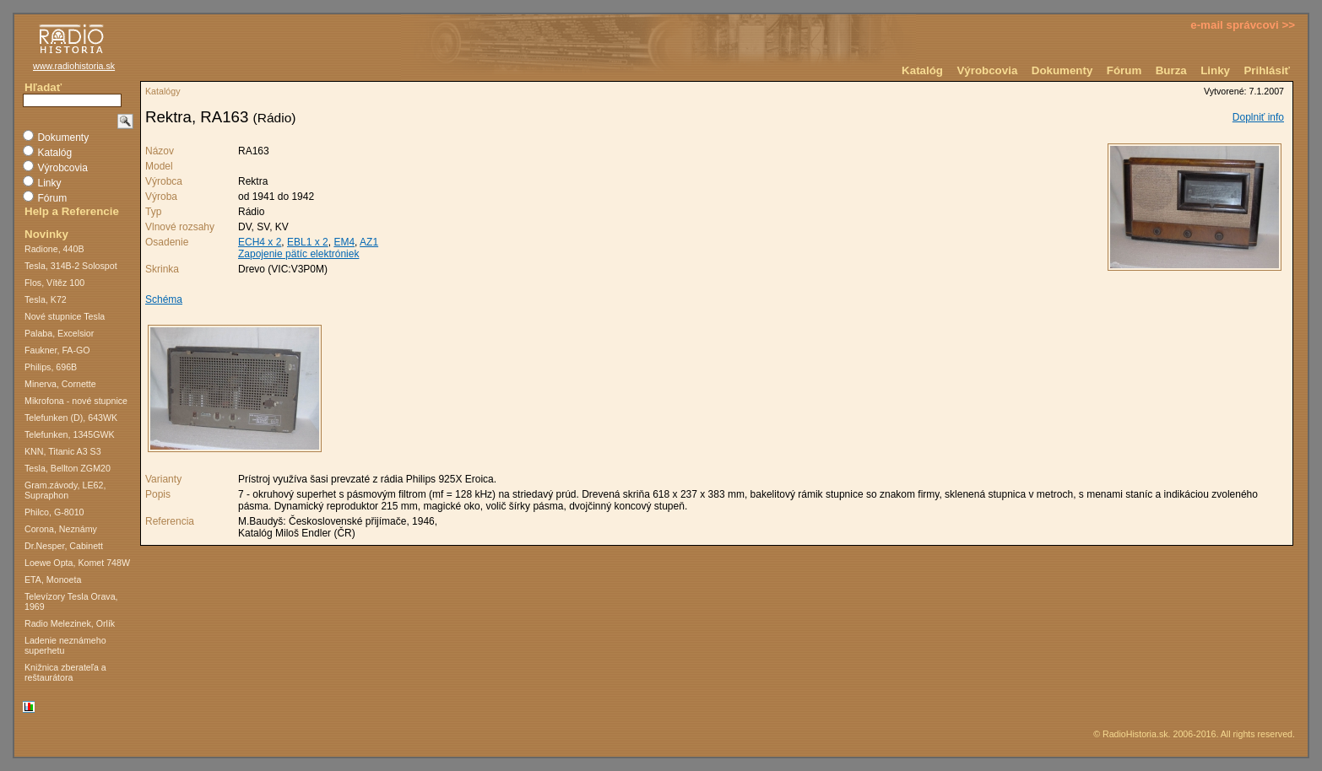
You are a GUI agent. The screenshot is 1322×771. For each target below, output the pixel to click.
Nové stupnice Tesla (64, 316)
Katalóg (922, 70)
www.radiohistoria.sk (74, 66)
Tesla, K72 (45, 299)
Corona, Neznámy (60, 529)
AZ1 (369, 242)
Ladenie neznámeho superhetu (65, 645)
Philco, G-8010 (54, 512)
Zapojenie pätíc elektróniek (298, 254)
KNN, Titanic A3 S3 (62, 451)
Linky (1215, 70)
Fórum (1124, 70)
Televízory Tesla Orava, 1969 (71, 601)
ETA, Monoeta (52, 579)
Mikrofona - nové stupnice (75, 401)
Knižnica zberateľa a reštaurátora (65, 672)
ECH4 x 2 (259, 242)
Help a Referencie (71, 211)
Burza (1171, 70)
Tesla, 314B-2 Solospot (70, 266)
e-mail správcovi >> (1242, 25)
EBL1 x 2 (307, 242)
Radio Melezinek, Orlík (69, 623)
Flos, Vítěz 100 (54, 283)
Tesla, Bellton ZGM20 (67, 468)
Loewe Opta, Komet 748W (77, 563)
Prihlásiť (1266, 70)
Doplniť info (1258, 117)
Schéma (163, 299)
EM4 (344, 242)
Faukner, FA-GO (57, 350)
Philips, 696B (50, 367)
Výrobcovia (986, 70)
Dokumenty (1062, 70)
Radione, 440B (54, 249)
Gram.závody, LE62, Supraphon (65, 490)
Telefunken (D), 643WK (70, 417)
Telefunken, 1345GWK (69, 434)
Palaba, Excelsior (59, 333)
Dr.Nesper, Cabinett (63, 546)
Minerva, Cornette (60, 384)
